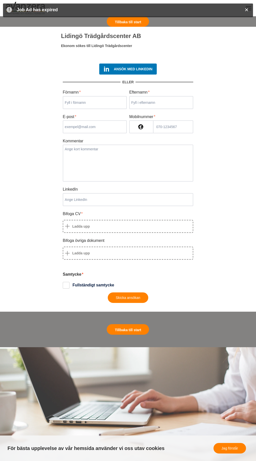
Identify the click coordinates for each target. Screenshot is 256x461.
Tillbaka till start (128, 22)
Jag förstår (230, 448)
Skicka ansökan (128, 298)
